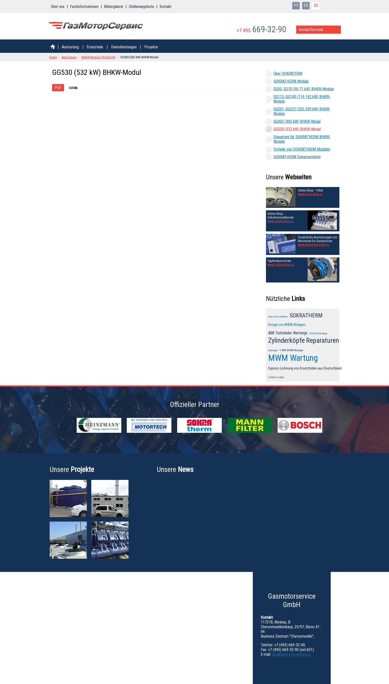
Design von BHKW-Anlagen (286, 325)
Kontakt (165, 6)
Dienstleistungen (124, 47)
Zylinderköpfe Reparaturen (303, 340)
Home (53, 57)
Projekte (151, 47)
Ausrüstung (70, 47)
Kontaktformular (311, 29)
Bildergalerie (113, 6)
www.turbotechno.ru (280, 264)
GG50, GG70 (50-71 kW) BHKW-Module (303, 89)
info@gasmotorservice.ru (291, 654)
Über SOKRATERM (287, 73)
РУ (296, 5)
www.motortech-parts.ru (313, 245)
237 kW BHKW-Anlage (318, 333)
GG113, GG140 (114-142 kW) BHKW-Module (301, 99)
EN (306, 5)
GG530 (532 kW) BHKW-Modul (297, 129)
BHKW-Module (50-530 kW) (98, 57)
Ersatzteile (95, 47)
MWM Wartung (293, 358)
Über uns (58, 6)
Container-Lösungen (276, 377)
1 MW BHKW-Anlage (291, 350)
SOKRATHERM (306, 315)
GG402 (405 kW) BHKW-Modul (297, 121)
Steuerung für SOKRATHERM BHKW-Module (301, 139)
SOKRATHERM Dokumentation (297, 157)
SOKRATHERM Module (291, 81)
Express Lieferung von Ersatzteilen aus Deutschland (305, 368)
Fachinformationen (84, 6)
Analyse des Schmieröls (278, 316)
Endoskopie (273, 350)
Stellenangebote (141, 6)
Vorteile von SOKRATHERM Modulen (301, 149)
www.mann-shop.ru (310, 194)
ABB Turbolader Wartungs (287, 333)
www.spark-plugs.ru (280, 221)
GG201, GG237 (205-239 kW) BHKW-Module (301, 111)
